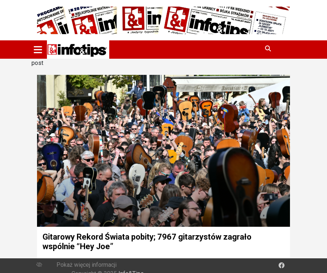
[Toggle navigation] (38, 49)
